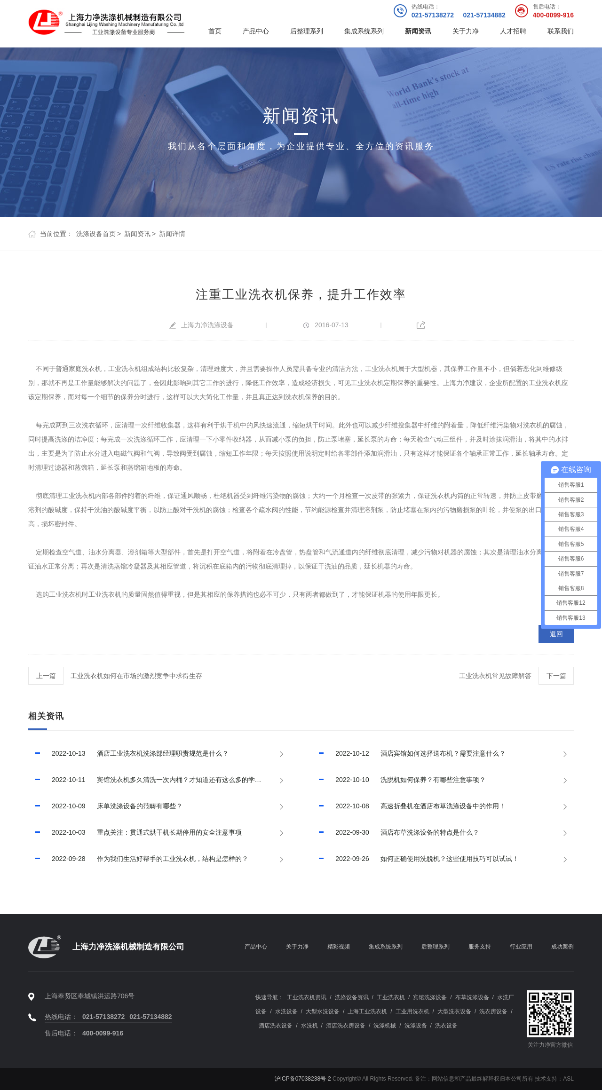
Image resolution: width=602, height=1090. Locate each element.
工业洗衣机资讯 (306, 997)
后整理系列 (306, 31)
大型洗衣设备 (454, 1011)
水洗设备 (286, 1011)
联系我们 (560, 31)
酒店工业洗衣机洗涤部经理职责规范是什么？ (128, 753)
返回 (556, 634)
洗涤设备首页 (96, 233)
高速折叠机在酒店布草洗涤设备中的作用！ (409, 806)
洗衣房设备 (493, 1011)
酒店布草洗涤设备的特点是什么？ (395, 832)
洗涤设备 (415, 1025)
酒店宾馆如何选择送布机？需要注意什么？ (409, 753)
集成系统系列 (364, 31)
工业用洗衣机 (412, 1011)
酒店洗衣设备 (276, 1025)
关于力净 (465, 31)
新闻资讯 (418, 31)
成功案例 (562, 946)
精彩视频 (338, 946)
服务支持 (479, 946)
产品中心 (256, 31)
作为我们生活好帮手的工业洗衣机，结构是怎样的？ (138, 858)
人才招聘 (513, 31)
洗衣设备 (446, 1025)
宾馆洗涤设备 (430, 997)
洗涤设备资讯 (352, 997)
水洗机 (309, 1025)
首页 (215, 31)
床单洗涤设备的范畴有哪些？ (105, 806)
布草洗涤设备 (472, 997)
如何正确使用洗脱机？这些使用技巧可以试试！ (415, 858)
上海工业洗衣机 (367, 1011)
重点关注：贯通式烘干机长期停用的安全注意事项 (135, 832)
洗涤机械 (384, 1025)
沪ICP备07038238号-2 (303, 1078)
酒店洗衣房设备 (345, 1025)
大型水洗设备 (323, 1011)
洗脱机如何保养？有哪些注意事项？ (399, 779)
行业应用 (521, 946)
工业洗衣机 (78, 495)
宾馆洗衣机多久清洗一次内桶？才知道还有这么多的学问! (145, 779)
